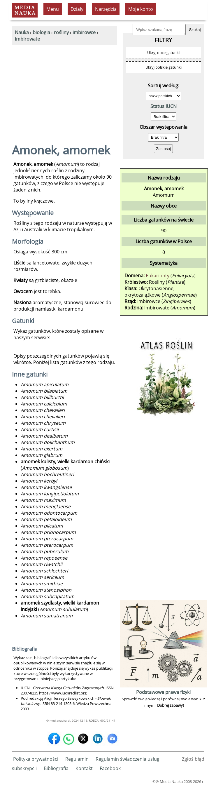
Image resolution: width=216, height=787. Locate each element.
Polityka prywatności (35, 759)
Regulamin (77, 759)
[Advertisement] (64, 89)
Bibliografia (56, 768)
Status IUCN (163, 106)
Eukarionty (157, 275)
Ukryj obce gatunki (163, 52)
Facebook (110, 768)
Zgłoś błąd (193, 759)
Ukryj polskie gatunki (163, 67)
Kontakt (84, 768)
